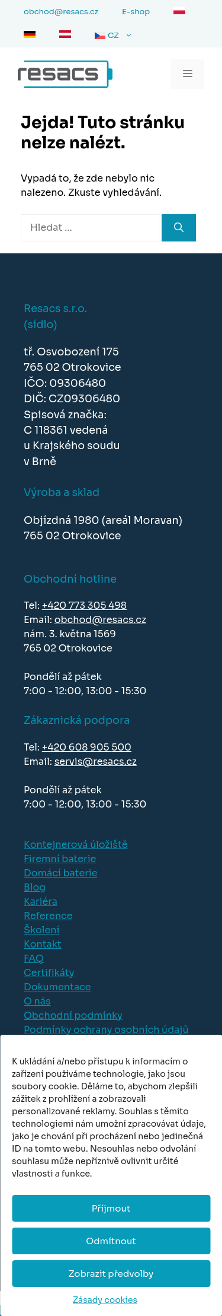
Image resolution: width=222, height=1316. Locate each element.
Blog (35, 887)
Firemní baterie (60, 859)
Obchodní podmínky (73, 1015)
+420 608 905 (76, 747)
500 (121, 747)
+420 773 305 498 (84, 605)
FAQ (34, 958)
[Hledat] (179, 227)
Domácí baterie (60, 873)
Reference (48, 916)
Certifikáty (49, 973)
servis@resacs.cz (95, 761)
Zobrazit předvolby (111, 1273)
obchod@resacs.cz (100, 620)
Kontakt (43, 944)
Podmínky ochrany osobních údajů (106, 1029)
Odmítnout (111, 1241)
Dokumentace (57, 987)
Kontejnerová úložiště (75, 844)
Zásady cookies (105, 1300)
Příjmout (111, 1208)
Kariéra (40, 901)
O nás (37, 1001)
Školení (41, 930)
